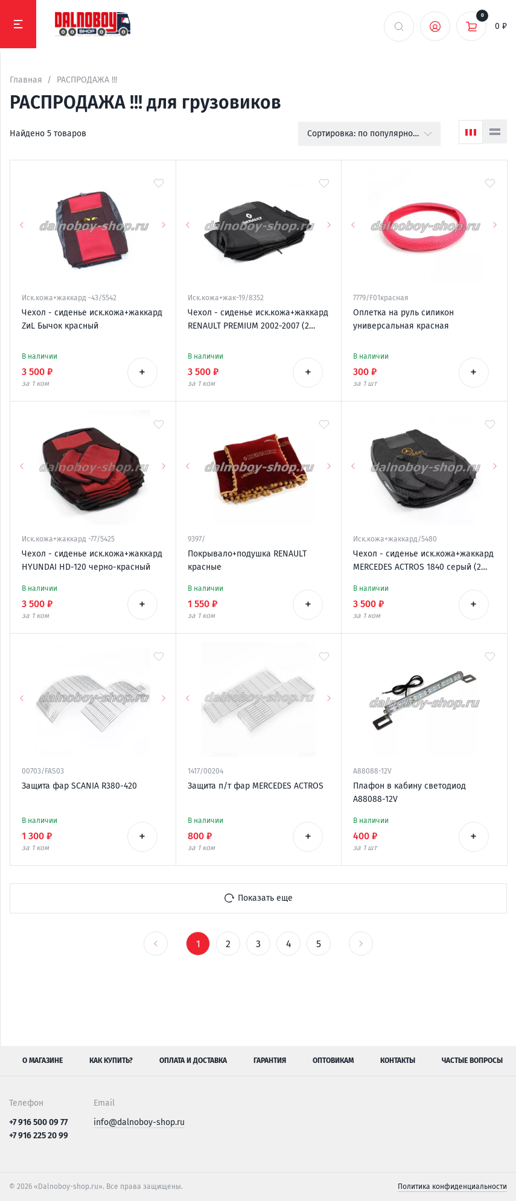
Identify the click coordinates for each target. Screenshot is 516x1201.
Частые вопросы (472, 1060)
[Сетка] (471, 132)
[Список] (495, 131)
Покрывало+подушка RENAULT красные (247, 560)
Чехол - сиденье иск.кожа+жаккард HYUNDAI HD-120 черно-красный (92, 560)
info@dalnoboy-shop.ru (139, 1122)
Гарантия (269, 1060)
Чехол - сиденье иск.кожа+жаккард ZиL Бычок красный (92, 319)
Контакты (397, 1060)
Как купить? (111, 1060)
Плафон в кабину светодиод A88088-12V (409, 792)
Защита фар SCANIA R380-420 (79, 786)
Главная (26, 80)
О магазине (42, 1060)
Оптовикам (333, 1060)
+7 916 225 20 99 (38, 1135)
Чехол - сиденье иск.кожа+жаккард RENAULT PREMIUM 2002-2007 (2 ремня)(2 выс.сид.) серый (258, 320)
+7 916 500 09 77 (38, 1122)
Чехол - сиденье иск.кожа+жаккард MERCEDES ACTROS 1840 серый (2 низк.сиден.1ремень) (423, 561)
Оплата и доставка (193, 1060)
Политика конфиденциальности (452, 1186)
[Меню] (18, 24)
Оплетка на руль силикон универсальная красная (403, 319)
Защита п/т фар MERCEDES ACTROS (255, 786)
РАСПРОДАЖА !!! (87, 80)
